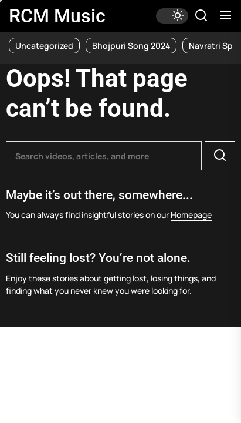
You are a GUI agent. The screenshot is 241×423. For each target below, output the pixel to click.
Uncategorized (44, 45)
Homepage (191, 214)
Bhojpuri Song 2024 (131, 45)
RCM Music (57, 16)
